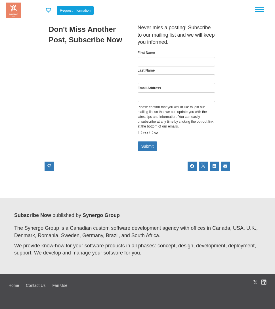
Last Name (146, 70)
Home (14, 285)
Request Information (75, 10)
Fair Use (59, 285)
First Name (146, 53)
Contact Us (35, 285)
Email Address (149, 88)
